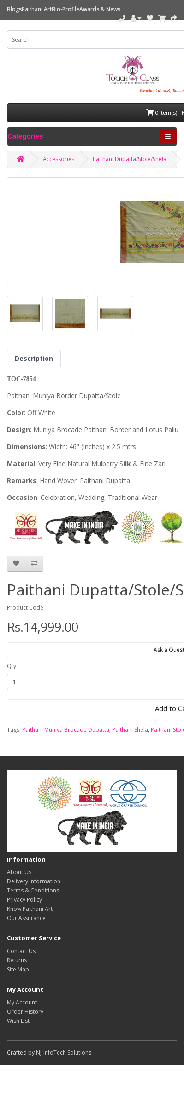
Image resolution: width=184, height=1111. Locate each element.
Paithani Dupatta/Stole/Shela (129, 159)
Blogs (14, 9)
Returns (17, 960)
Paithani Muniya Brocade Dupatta (65, 730)
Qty (11, 666)
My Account (22, 1002)
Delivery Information (33, 881)
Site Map (18, 969)
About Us (19, 872)
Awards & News (99, 9)
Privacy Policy (24, 899)
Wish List (18, 1021)
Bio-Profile (65, 9)
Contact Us (21, 951)
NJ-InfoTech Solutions (63, 1052)
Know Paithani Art (30, 909)
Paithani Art (37, 9)
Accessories (58, 159)
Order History (25, 1012)
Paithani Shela (130, 730)
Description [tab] (34, 358)
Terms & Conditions (33, 890)
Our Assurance (26, 918)
